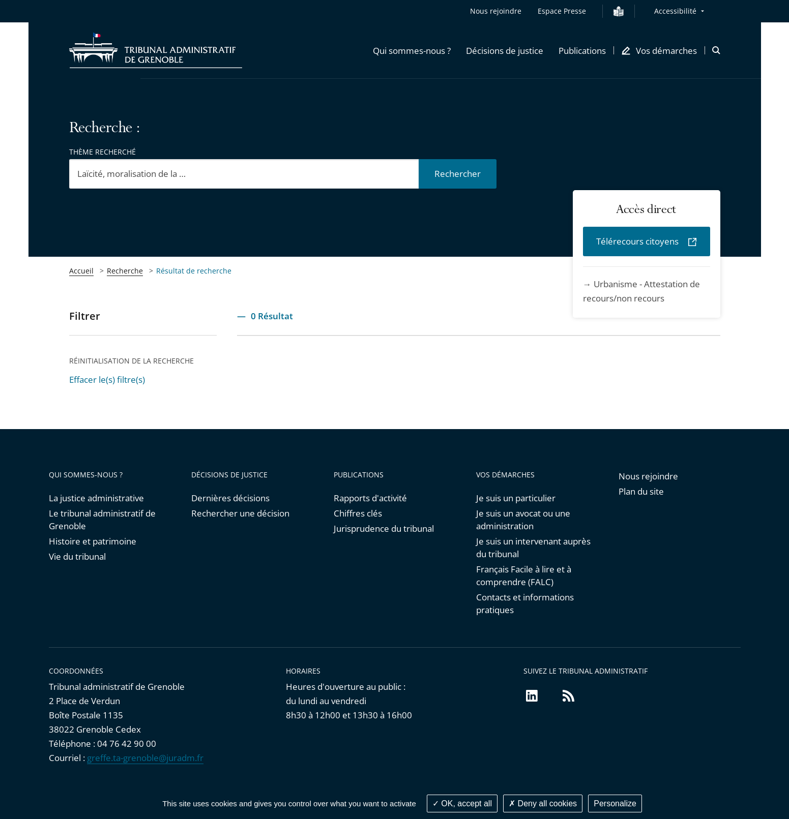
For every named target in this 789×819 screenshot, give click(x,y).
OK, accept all (462, 803)
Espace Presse (562, 11)
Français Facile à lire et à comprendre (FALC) (523, 575)
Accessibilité (675, 11)
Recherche (125, 271)
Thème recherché (102, 152)
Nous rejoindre (495, 11)
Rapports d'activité (370, 498)
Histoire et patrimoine (92, 541)
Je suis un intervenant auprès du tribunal (533, 547)
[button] (412, 50)
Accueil (81, 271)
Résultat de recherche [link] (193, 271)
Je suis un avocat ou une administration (523, 519)
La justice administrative (96, 498)
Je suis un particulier (516, 498)
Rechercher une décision (240, 513)
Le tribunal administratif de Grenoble (102, 519)
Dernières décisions (230, 498)
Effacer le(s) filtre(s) (107, 379)
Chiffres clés (358, 513)
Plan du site (641, 491)
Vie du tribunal (77, 556)
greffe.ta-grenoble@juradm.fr (145, 758)
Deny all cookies (543, 803)
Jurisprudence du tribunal (384, 528)
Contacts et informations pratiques (525, 603)
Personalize (615, 803)
